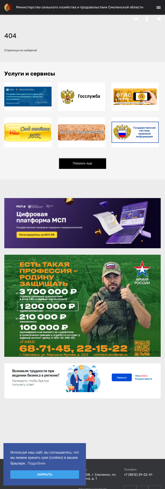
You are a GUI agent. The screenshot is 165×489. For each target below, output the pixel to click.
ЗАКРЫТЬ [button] (44, 474)
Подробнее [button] (37, 463)
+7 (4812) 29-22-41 (138, 475)
